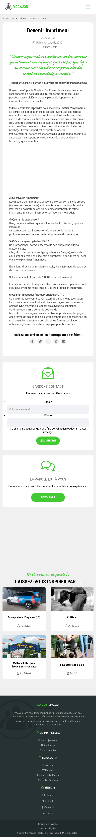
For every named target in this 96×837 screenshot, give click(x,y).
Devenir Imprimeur (37, 18)
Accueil (6, 18)
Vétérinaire (48, 770)
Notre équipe (48, 745)
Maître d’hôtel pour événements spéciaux (24, 665)
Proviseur (48, 765)
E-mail (48, 401)
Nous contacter (48, 750)
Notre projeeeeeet (48, 740)
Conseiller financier (48, 780)
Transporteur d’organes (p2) (24, 617)
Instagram (48, 795)
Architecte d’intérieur (48, 775)
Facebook (48, 807)
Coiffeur (72, 617)
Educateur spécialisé (72, 664)
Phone (48, 415)
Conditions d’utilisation (48, 824)
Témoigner (48, 497)
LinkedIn (48, 801)
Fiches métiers (19, 18)
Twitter (48, 813)
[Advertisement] (48, 169)
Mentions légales (48, 828)
